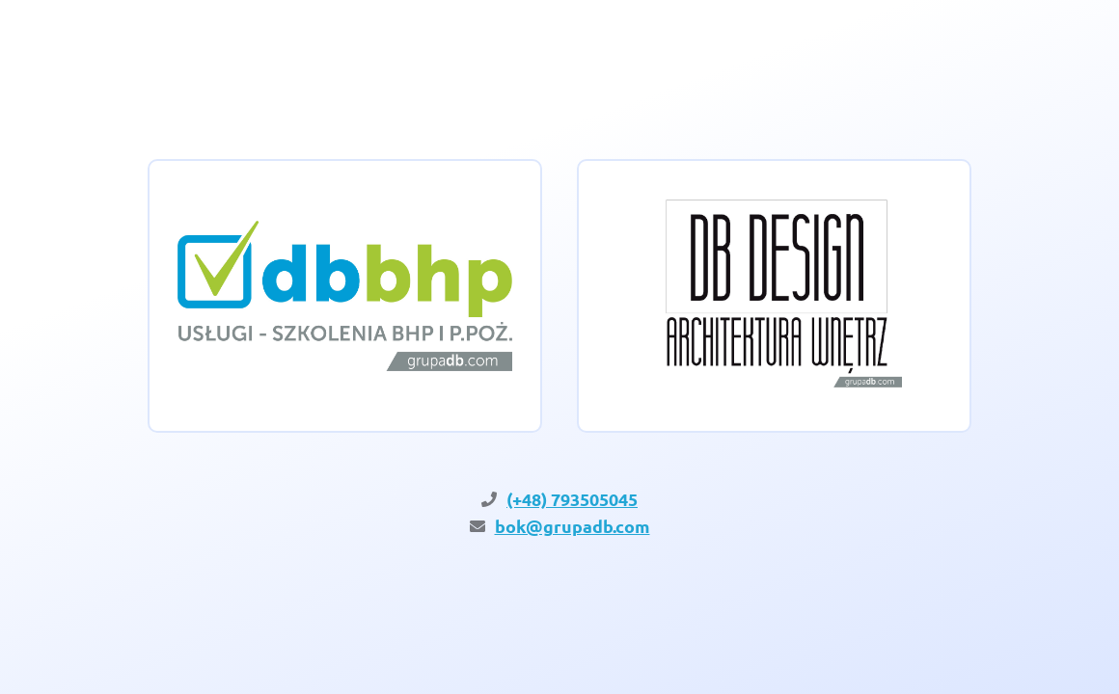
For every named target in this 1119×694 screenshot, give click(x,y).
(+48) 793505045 (572, 499)
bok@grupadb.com (572, 526)
